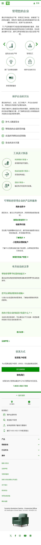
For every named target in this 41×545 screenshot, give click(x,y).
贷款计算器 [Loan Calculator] (19, 181)
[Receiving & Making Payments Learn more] (20, 237)
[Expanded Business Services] (11, 63)
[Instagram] (20, 535)
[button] (20, 368)
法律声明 (5, 340)
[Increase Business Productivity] (11, 47)
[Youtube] (25, 535)
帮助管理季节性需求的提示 (13, 273)
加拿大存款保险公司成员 (9, 478)
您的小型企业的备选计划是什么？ (16, 312)
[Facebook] (15, 535)
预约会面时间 (10, 413)
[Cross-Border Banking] (11, 79)
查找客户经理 (10, 419)
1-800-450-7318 (20, 385)
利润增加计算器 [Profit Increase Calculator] (20, 158)
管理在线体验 (6, 494)
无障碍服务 (5, 473)
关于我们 (4, 484)
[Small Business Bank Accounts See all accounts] (20, 256)
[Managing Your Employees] (30, 47)
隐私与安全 (5, 462)
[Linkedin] (30, 535)
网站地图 (4, 500)
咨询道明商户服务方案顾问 (15, 424)
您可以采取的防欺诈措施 (12, 292)
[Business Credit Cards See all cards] (20, 219)
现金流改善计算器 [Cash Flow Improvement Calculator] (21, 170)
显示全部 (20, 331)
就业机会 (4, 489)
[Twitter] (11, 535)
